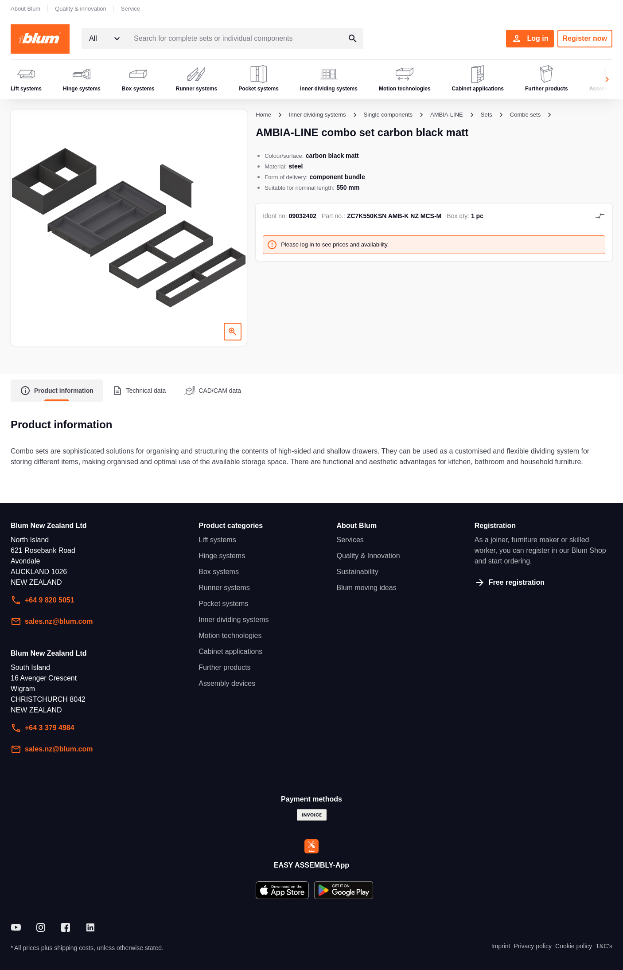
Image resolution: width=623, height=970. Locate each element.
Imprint (500, 946)
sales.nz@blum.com (52, 621)
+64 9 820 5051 (42, 600)
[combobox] (104, 38)
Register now (585, 38)
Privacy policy (533, 946)
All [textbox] (93, 38)
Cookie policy (573, 946)
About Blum (25, 8)
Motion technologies (230, 635)
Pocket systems (223, 603)
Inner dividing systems (234, 619)
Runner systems (224, 587)
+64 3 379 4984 (42, 728)
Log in (530, 38)
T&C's (604, 946)
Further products (224, 667)
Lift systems (217, 540)
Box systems (219, 571)
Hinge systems (222, 555)
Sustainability (357, 571)
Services (349, 540)
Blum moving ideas (366, 587)
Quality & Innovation (368, 555)
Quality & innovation (80, 8)
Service (130, 8)
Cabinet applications (230, 651)
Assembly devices (227, 683)
